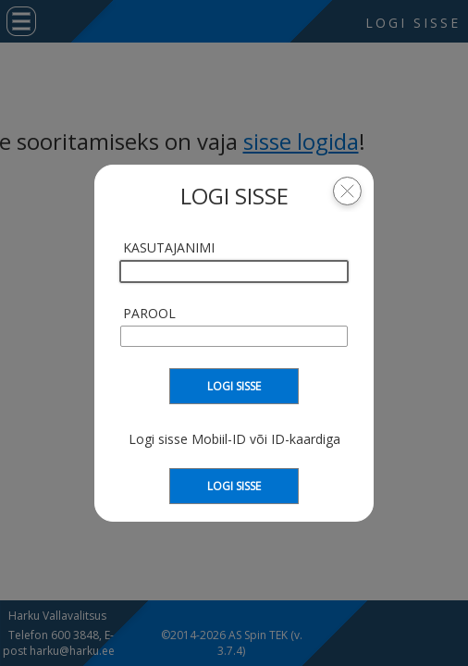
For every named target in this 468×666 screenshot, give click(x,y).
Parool (149, 313)
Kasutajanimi (169, 247)
